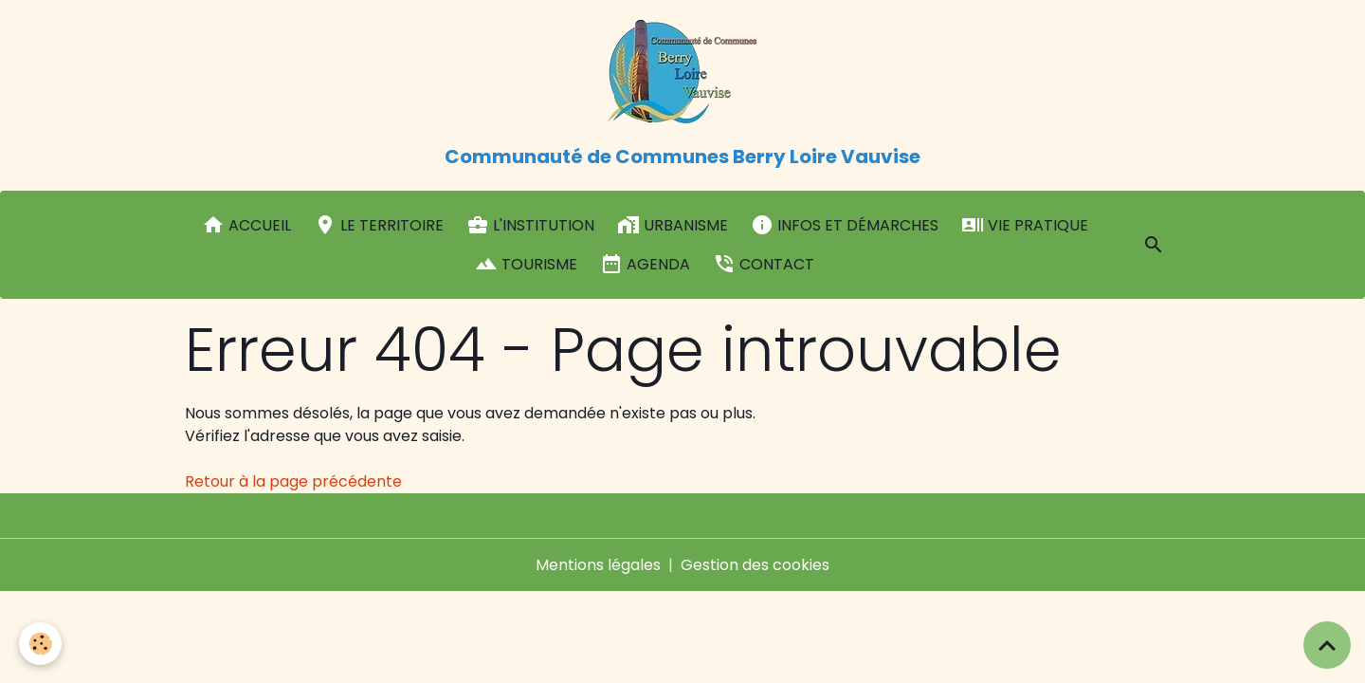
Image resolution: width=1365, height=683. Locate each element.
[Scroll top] (1327, 645)
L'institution (530, 224)
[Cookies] (40, 643)
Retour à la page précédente (293, 481)
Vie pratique (1024, 224)
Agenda (645, 263)
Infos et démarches (844, 224)
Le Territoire (379, 224)
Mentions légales (598, 565)
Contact (763, 263)
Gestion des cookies (755, 565)
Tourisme (526, 263)
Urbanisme (672, 224)
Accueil (246, 224)
